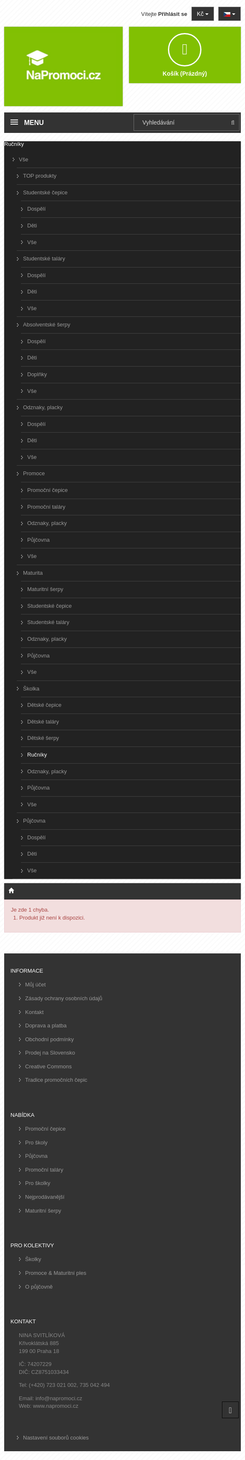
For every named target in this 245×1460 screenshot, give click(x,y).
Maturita (33, 573)
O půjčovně (39, 1287)
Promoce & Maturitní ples (55, 1273)
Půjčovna (38, 540)
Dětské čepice (44, 705)
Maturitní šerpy (45, 589)
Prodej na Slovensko (50, 1053)
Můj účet (35, 984)
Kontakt (34, 1012)
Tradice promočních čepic (56, 1080)
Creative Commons (48, 1066)
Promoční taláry (46, 507)
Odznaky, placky (42, 407)
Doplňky (37, 374)
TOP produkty (40, 176)
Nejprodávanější (44, 1197)
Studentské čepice (45, 192)
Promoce (34, 473)
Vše (23, 159)
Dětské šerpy (43, 738)
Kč (203, 13)
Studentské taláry (44, 258)
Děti (32, 225)
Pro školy (36, 1142)
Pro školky (37, 1183)
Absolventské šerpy (46, 324)
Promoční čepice (47, 490)
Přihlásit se (172, 14)
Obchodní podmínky (49, 1039)
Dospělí (36, 209)
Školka (31, 688)
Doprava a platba (46, 1025)
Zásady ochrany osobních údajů (63, 998)
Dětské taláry (43, 722)
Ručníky (37, 755)
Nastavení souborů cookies (56, 1438)
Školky (33, 1259)
